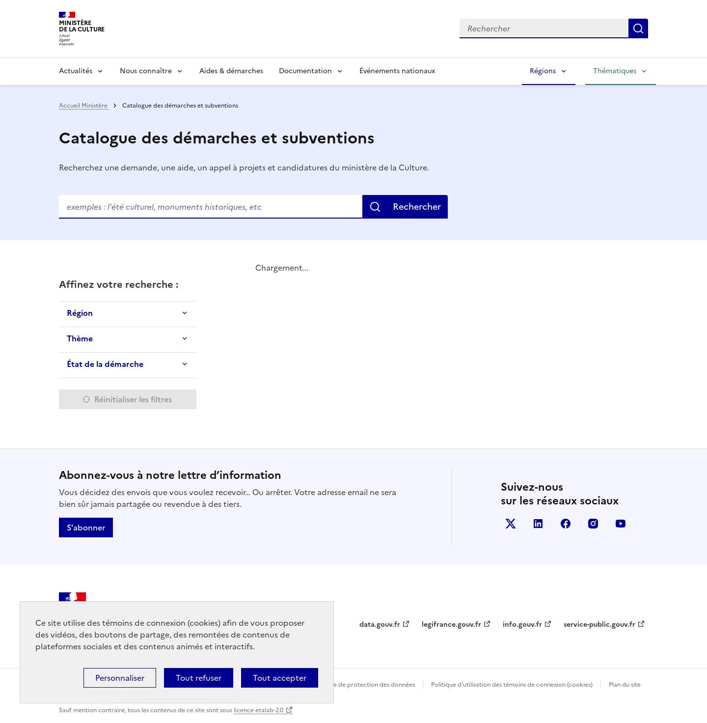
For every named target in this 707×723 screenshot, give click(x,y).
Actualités (75, 71)
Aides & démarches (231, 71)
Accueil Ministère (84, 105)
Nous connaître (146, 71)
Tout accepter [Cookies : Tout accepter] (279, 678)
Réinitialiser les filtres (133, 399)
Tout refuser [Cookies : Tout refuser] (198, 678)
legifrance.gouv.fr (451, 624)
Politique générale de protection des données (350, 684)
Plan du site (625, 684)
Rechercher (417, 206)
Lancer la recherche (638, 28)
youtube (620, 523)
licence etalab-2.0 (258, 710)
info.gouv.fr (522, 624)
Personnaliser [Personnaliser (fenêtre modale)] (119, 678)
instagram (593, 523)
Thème (80, 338)
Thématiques (614, 71)
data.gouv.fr (379, 624)
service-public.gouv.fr (599, 624)
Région (80, 313)
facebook (565, 523)
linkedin (538, 523)
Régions (543, 71)
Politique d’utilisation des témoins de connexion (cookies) (512, 684)
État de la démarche (105, 364)
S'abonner (86, 527)
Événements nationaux (397, 71)
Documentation (305, 71)
